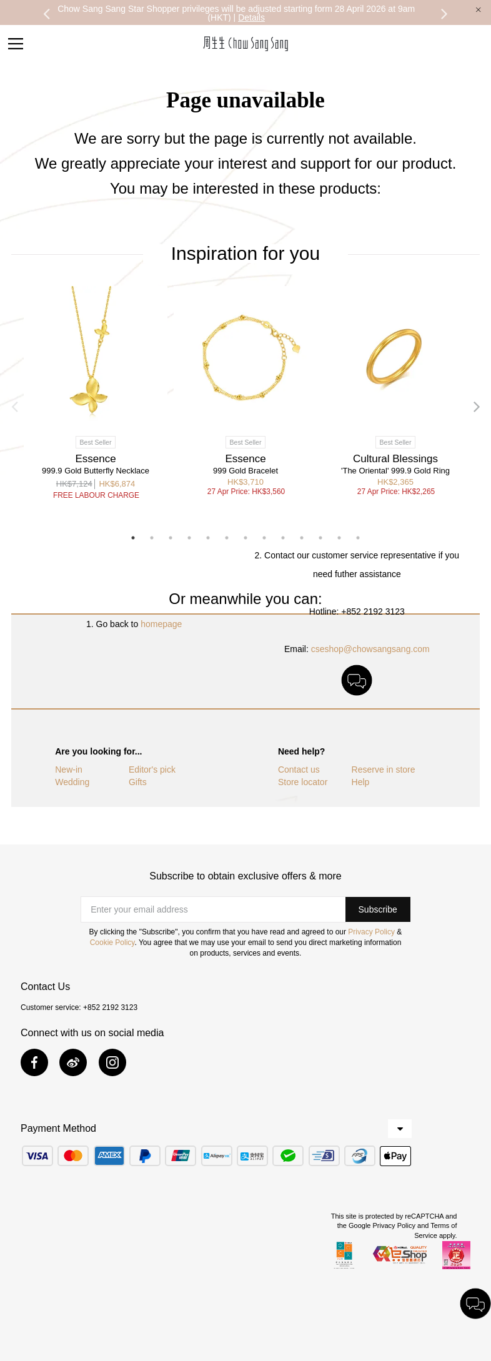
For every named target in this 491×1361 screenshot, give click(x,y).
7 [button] (245, 538)
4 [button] (189, 538)
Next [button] (444, 13)
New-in (68, 770)
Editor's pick (152, 770)
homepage (161, 624)
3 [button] (170, 538)
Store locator (302, 782)
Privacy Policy (371, 932)
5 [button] (208, 538)
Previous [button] (46, 13)
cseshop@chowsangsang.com (370, 649)
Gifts (138, 782)
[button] (377, 909)
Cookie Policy (112, 942)
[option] (236, 13)
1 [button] (133, 538)
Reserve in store (383, 770)
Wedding (72, 782)
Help (361, 782)
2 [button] (152, 538)
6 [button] (227, 538)
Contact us (299, 770)
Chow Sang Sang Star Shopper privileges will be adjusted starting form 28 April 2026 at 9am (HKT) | (236, 13)
